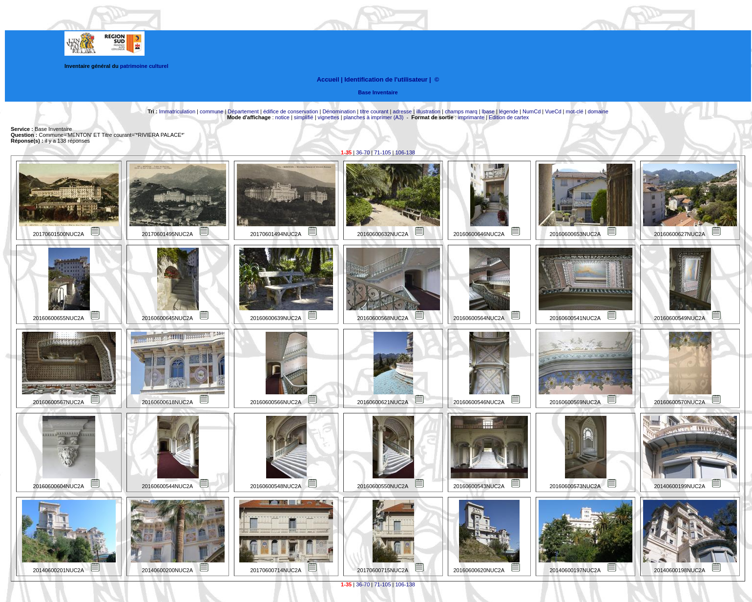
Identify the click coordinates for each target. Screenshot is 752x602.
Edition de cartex (509, 117)
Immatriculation (177, 111)
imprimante (471, 117)
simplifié (303, 117)
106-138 (405, 152)
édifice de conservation (290, 111)
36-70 (363, 152)
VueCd (553, 111)
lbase (488, 111)
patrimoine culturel (144, 66)
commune (211, 111)
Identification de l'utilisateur (385, 79)
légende (508, 111)
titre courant (374, 111)
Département (243, 111)
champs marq (461, 111)
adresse (402, 111)
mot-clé (575, 111)
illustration (428, 111)
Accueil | (330, 79)
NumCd (531, 111)
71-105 (382, 152)
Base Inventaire (377, 92)
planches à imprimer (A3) (374, 117)
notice (282, 117)
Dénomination (338, 111)
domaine (598, 111)
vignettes (328, 117)
